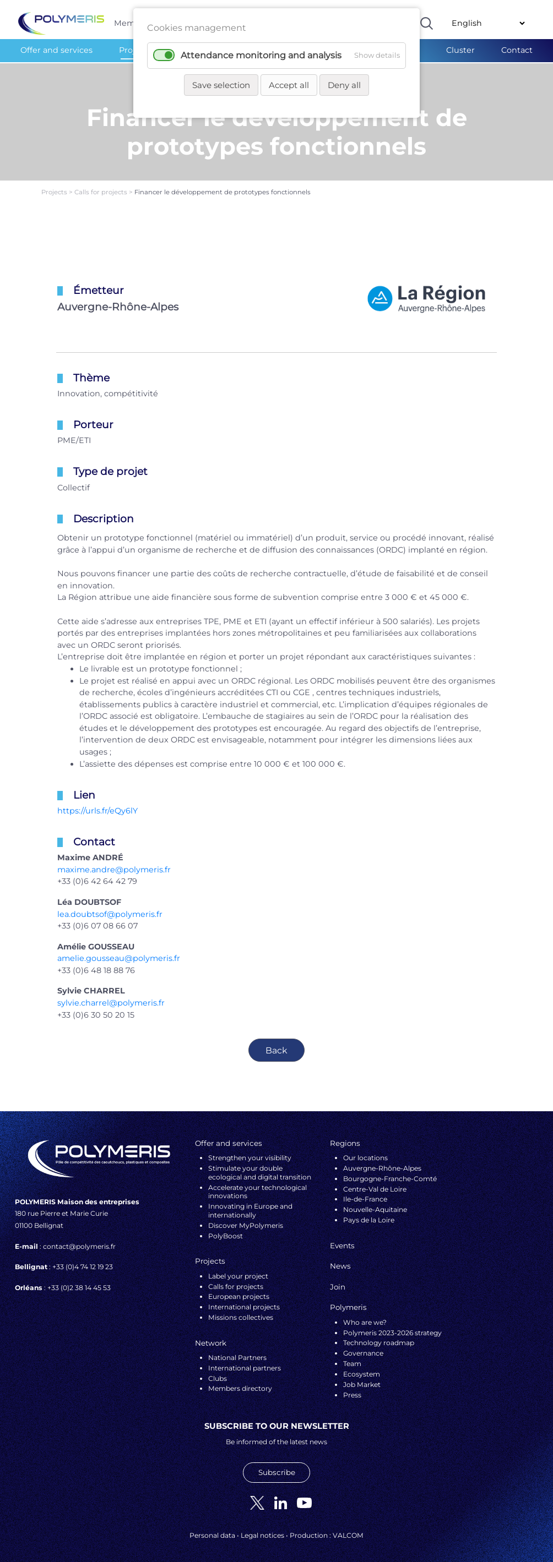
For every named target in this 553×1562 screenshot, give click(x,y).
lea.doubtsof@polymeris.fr (109, 907)
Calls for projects (101, 185)
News (340, 1259)
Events (342, 1239)
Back (276, 1044)
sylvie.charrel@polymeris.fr (111, 996)
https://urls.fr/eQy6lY (97, 804)
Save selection (221, 85)
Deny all (344, 85)
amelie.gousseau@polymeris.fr (118, 952)
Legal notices (262, 1529)
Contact (517, 50)
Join (337, 1280)
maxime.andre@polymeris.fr (114, 863)
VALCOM (348, 1529)
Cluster (460, 50)
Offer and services (56, 50)
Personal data (212, 1529)
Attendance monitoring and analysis (261, 55)
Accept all (289, 85)
